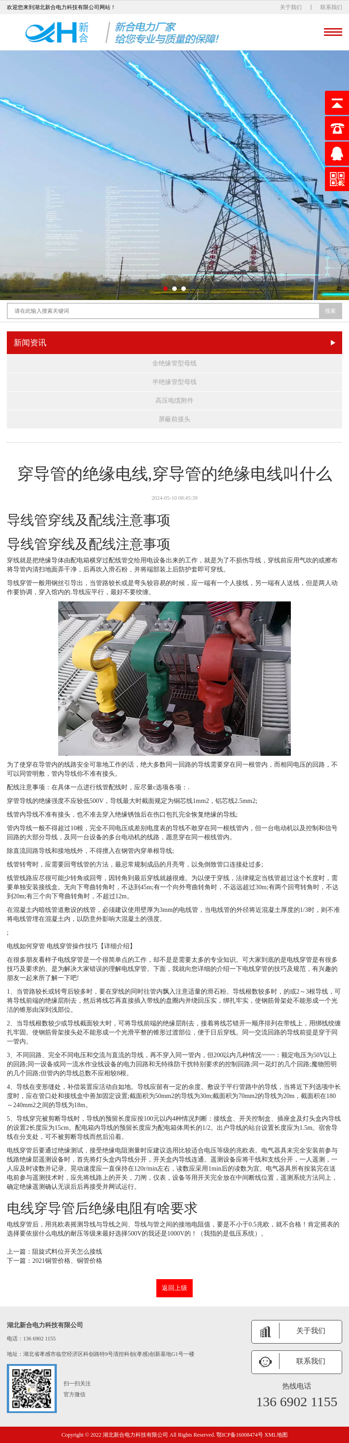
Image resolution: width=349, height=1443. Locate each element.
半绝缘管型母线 (174, 382)
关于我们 (291, 7)
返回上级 (174, 1288)
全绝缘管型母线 (174, 363)
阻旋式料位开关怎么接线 (67, 1251)
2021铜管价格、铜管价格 (67, 1260)
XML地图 (276, 1435)
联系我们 (331, 7)
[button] (165, 288)
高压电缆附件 (174, 400)
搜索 (330, 311)
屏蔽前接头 (174, 419)
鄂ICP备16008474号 (239, 1435)
